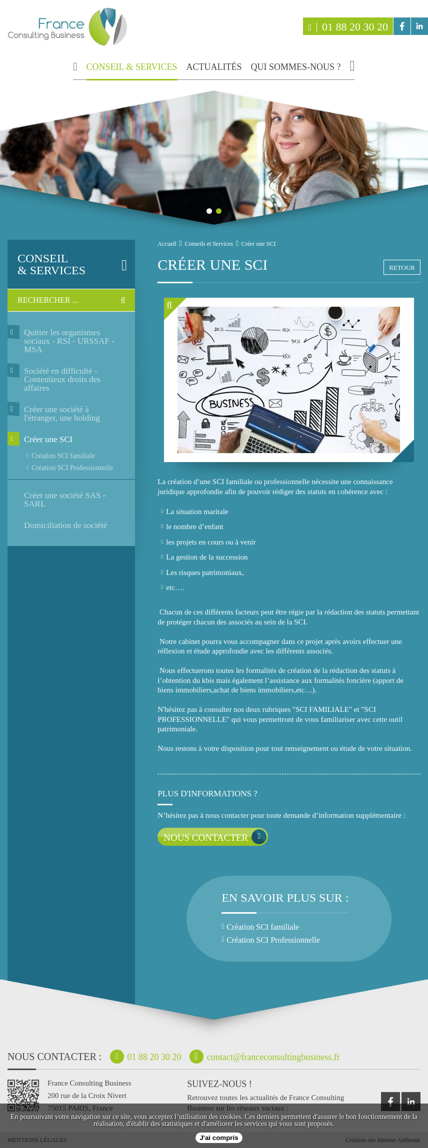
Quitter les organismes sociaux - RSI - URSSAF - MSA (69, 341)
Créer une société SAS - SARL (65, 500)
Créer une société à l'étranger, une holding (62, 414)
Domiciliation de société (65, 525)
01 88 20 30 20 (348, 26)
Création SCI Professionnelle (72, 468)
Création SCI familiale (63, 456)
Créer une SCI (48, 439)
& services (66, 264)
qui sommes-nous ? (296, 67)
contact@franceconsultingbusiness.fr (265, 1057)
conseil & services (132, 67)
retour (402, 267)
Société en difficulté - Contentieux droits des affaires (62, 379)
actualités (214, 67)
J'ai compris (219, 1138)
